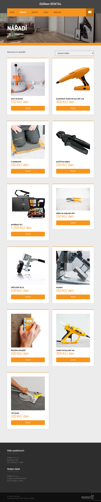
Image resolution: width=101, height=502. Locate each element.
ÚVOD (12, 12)
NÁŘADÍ (23, 12)
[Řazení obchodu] (74, 53)
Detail (28, 108)
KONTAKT (58, 12)
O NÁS (45, 12)
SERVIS (35, 12)
